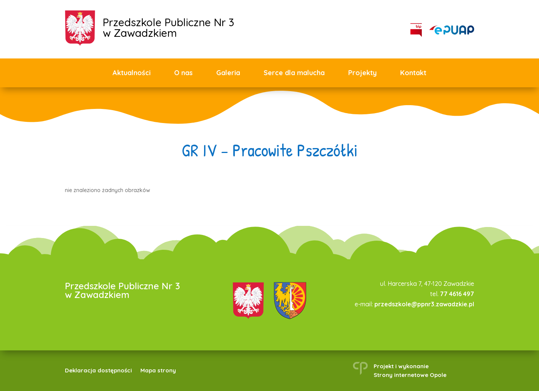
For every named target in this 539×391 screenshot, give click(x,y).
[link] (451, 30)
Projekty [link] (362, 72)
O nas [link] (183, 72)
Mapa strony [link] (158, 371)
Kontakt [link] (413, 72)
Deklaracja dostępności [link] (98, 371)
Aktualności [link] (132, 72)
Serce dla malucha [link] (294, 72)
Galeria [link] (228, 72)
